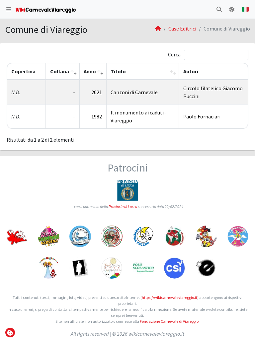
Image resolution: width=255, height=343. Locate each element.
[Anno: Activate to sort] (92, 71)
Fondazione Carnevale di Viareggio (169, 321)
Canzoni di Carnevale (134, 92)
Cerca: (175, 54)
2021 (96, 92)
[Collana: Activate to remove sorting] (62, 71)
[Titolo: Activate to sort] (142, 71)
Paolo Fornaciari (201, 116)
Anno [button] (90, 71)
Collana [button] (59, 71)
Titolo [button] (118, 71)
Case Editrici (182, 28)
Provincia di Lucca (123, 206)
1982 (96, 116)
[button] (9, 9)
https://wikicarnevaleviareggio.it (169, 297)
